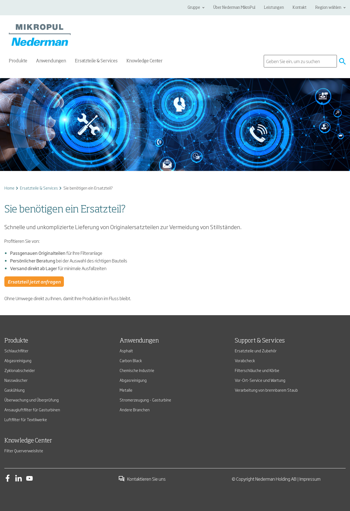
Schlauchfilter (16, 350)
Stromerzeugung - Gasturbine (145, 400)
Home (9, 188)
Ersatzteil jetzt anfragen (34, 281)
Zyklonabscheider (19, 370)
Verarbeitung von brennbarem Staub (266, 390)
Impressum (310, 478)
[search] (300, 61)
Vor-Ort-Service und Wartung (260, 380)
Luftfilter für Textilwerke (25, 419)
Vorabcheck (245, 360)
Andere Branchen (135, 409)
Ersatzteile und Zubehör (256, 350)
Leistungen (274, 8)
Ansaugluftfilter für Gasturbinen (32, 409)
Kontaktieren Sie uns (142, 478)
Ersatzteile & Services (39, 188)
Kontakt (300, 8)
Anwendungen (139, 341)
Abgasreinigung (17, 360)
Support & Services (260, 341)
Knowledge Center (144, 61)
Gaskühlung (14, 390)
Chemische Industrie (137, 370)
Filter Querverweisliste (23, 450)
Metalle (126, 390)
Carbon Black (131, 360)
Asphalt (126, 350)
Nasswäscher (16, 380)
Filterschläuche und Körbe (257, 370)
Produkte (16, 341)
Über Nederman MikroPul (234, 8)
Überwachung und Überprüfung (31, 400)
